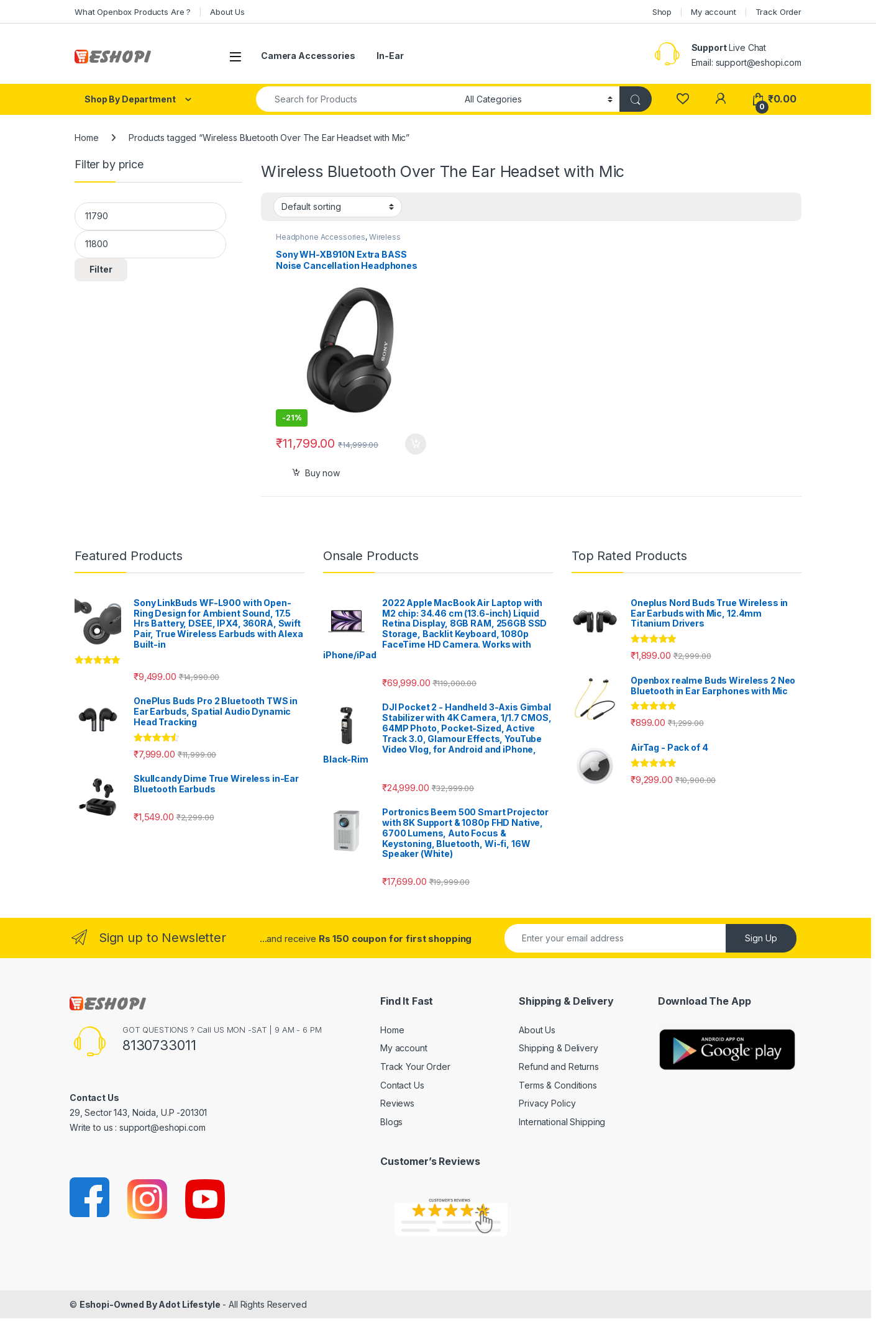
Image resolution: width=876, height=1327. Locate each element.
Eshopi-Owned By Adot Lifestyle (150, 1304)
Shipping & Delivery (558, 1048)
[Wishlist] (682, 99)
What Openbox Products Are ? (133, 12)
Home (86, 137)
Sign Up (761, 938)
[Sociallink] (90, 1198)
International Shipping (562, 1121)
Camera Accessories (308, 55)
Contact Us (402, 1085)
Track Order (778, 12)
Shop (662, 12)
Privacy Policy (547, 1103)
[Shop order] (337, 206)
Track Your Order (415, 1066)
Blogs (391, 1121)
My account (713, 12)
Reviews (397, 1103)
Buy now (322, 473)
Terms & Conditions (557, 1085)
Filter (100, 269)
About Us (227, 12)
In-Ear (389, 55)
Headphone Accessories (320, 237)
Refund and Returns (558, 1066)
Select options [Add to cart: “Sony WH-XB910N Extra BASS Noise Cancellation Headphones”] (415, 444)
